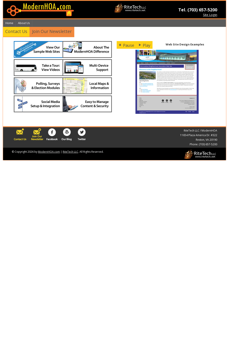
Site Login (210, 15)
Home (9, 23)
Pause (126, 45)
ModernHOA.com (49, 152)
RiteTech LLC (70, 152)
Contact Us (16, 31)
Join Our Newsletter (52, 31)
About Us (24, 23)
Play (144, 45)
